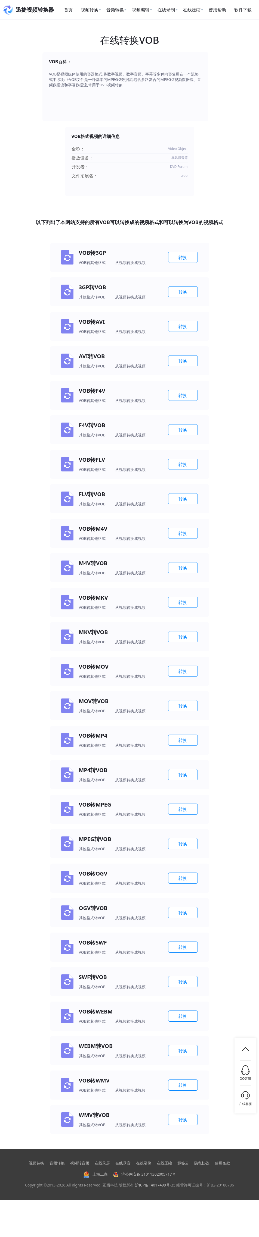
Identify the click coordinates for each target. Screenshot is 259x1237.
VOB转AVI (92, 321)
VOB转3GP (92, 252)
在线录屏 (102, 1163)
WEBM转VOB (96, 1046)
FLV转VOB (92, 494)
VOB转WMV (94, 1080)
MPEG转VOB (95, 839)
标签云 (183, 1163)
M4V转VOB (93, 563)
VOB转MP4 (93, 735)
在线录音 (123, 1163)
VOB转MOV (94, 666)
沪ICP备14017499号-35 (155, 1185)
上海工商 (95, 1174)
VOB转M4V (93, 528)
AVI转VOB (92, 356)
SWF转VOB (93, 977)
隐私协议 (201, 1163)
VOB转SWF (93, 942)
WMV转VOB (94, 1115)
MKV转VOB (93, 632)
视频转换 (36, 1163)
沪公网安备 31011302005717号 (144, 1174)
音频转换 (57, 1163)
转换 (182, 257)
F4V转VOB (92, 425)
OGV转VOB (93, 908)
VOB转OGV (93, 873)
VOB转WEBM (96, 1011)
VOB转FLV (92, 459)
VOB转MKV (93, 597)
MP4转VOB (93, 770)
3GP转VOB (92, 287)
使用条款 (222, 1163)
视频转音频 (79, 1163)
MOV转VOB (94, 701)
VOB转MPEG (95, 804)
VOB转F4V (92, 390)
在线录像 (143, 1163)
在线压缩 (164, 1163)
